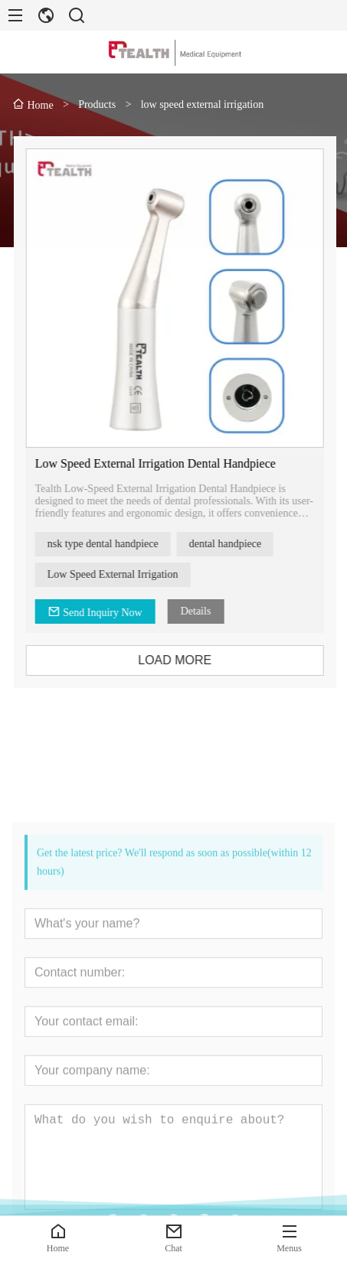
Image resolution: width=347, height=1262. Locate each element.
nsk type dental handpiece (110, 543)
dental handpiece (233, 543)
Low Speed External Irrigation (120, 574)
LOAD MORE (183, 660)
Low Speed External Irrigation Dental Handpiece (163, 463)
